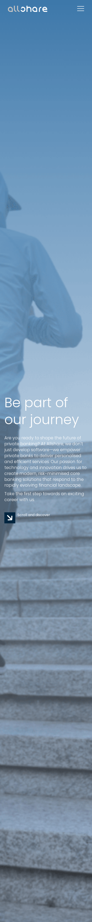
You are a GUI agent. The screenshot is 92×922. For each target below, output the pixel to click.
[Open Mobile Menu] (80, 8)
